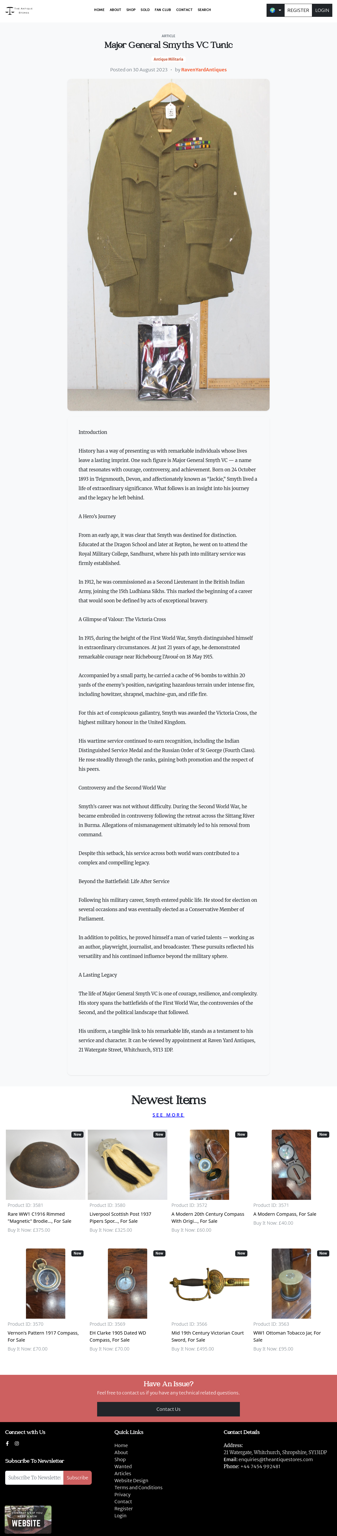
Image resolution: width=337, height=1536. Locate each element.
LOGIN (322, 10)
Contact (123, 1501)
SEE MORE (168, 1115)
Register (123, 1508)
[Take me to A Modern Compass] (291, 1183)
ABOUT (115, 10)
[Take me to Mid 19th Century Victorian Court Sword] (209, 1302)
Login (120, 1515)
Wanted (123, 1466)
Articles (122, 1473)
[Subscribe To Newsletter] (34, 1478)
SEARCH (204, 10)
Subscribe (77, 1478)
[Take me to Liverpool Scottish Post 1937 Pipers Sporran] (127, 1183)
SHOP (131, 10)
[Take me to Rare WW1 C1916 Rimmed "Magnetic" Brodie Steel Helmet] (46, 1183)
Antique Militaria (168, 59)
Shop (120, 1459)
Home (121, 1445)
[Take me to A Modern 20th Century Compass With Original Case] (209, 1183)
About (121, 1452)
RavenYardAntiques (204, 70)
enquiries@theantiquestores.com (268, 1459)
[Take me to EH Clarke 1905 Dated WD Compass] (127, 1302)
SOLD (145, 10)
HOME (99, 10)
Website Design (131, 1480)
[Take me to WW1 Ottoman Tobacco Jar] (291, 1302)
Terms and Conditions (138, 1487)
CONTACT (184, 10)
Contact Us (169, 1409)
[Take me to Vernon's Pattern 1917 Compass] (46, 1302)
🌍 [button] (272, 10)
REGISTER (298, 10)
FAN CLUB (163, 10)
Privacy (122, 1494)
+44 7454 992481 (260, 1466)
